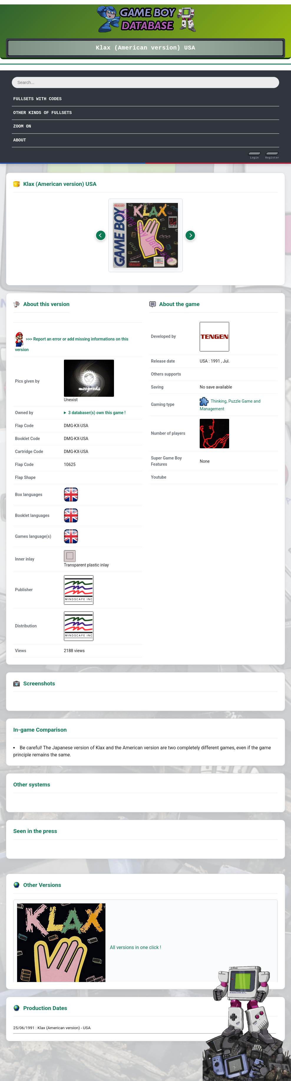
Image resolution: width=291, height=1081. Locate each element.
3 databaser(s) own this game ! (97, 412)
